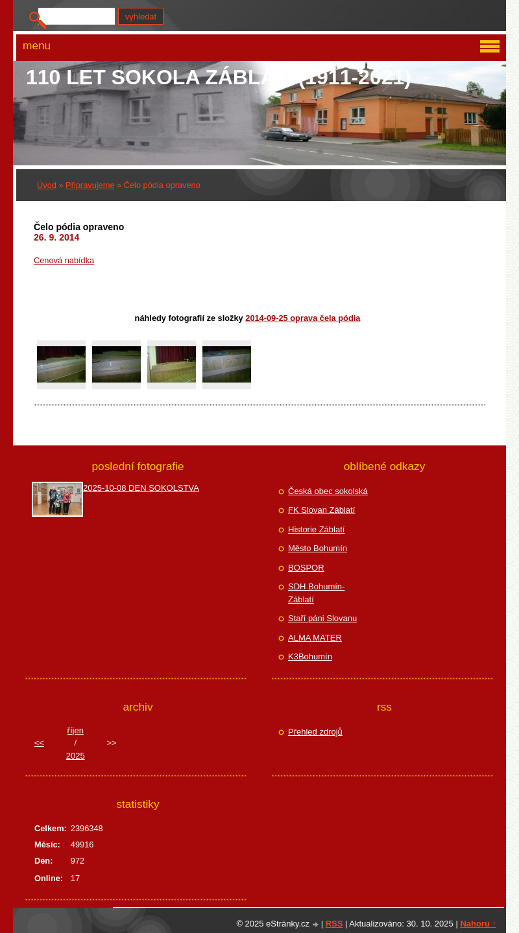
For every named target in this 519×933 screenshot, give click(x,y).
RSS (334, 923)
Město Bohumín (317, 548)
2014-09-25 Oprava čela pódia (302, 318)
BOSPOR (306, 568)
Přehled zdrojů (315, 732)
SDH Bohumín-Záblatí (316, 593)
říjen (75, 730)
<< (39, 743)
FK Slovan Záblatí (321, 510)
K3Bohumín (310, 656)
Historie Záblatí (316, 529)
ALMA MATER (315, 638)
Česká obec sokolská (328, 491)
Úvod (46, 185)
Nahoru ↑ (478, 923)
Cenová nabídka (64, 260)
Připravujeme (90, 185)
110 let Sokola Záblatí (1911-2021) (218, 77)
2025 (75, 756)
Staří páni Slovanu (322, 618)
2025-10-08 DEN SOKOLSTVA (141, 488)
